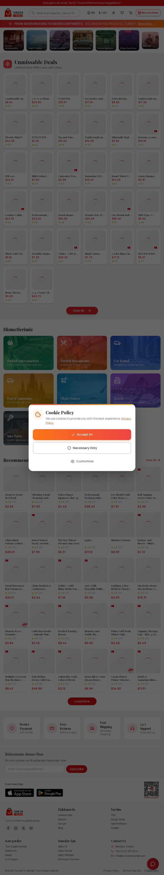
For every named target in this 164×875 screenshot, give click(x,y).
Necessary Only (82, 448)
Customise (82, 461)
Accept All (82, 434)
